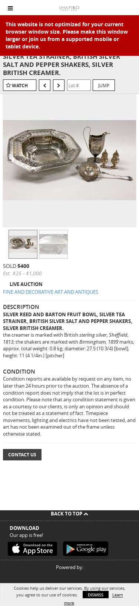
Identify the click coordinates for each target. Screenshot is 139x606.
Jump (103, 85)
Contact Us (22, 455)
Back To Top (69, 513)
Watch (20, 85)
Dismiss (95, 595)
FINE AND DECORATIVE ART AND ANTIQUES (50, 292)
